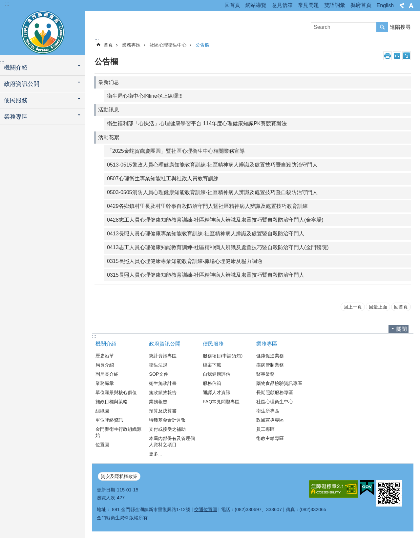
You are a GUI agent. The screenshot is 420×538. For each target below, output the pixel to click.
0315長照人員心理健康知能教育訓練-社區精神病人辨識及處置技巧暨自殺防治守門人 (205, 275)
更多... (155, 453)
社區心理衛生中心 (168, 45)
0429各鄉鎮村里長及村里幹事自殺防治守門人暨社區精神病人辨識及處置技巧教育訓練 (207, 206)
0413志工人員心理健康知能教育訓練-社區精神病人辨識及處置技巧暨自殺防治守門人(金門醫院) (218, 247)
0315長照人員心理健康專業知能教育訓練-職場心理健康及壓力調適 (184, 261)
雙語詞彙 (334, 5)
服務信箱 (212, 383)
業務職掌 (104, 383)
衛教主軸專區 (270, 438)
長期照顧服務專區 (274, 392)
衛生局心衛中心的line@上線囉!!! (144, 96)
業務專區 (16, 116)
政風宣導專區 (270, 420)
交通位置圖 (205, 509)
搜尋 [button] (382, 27)
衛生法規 (158, 365)
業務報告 (158, 401)
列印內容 (387, 55)
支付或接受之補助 (167, 429)
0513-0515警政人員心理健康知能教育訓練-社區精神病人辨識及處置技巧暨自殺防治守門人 (212, 165)
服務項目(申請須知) (223, 355)
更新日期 (106, 489)
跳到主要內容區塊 (3, 3)
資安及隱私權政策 (119, 476)
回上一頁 (353, 306)
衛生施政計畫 (163, 383)
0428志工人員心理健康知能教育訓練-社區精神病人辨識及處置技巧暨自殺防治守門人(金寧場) (215, 220)
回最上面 (378, 306)
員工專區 (265, 429)
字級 (411, 6)
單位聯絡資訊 (109, 420)
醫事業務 (265, 374)
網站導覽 (255, 5)
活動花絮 (108, 137)
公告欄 (202, 45)
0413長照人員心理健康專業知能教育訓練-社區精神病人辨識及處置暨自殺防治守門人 (205, 233)
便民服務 (16, 100)
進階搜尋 (400, 27)
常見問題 (308, 5)
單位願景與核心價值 (116, 392)
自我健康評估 (216, 374)
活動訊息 (108, 109)
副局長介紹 (106, 374)
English (385, 5)
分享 (402, 6)
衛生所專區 (267, 410)
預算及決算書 (163, 410)
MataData (397, 55)
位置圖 (102, 444)
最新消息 (108, 82)
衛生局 (42, 32)
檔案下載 (212, 365)
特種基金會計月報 (167, 420)
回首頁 (232, 5)
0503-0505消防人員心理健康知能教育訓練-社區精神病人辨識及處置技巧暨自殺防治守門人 (212, 192)
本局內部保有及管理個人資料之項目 (172, 441)
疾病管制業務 (270, 365)
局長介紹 (104, 365)
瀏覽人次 (106, 497)
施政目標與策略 (111, 401)
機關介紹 (16, 67)
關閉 (401, 329)
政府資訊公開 (21, 84)
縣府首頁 (360, 5)
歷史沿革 (104, 355)
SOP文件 (158, 374)
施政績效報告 (163, 392)
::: (7, 4)
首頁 (108, 45)
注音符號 (406, 55)
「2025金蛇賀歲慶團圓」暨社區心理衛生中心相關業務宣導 (176, 151)
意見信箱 (282, 5)
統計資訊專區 (163, 355)
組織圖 (102, 410)
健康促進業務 (270, 355)
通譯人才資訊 (216, 392)
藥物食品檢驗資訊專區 (279, 383)
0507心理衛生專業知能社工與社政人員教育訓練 (163, 178)
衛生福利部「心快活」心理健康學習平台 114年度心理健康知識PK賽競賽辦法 (197, 123)
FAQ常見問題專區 (221, 401)
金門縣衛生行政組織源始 (118, 432)
